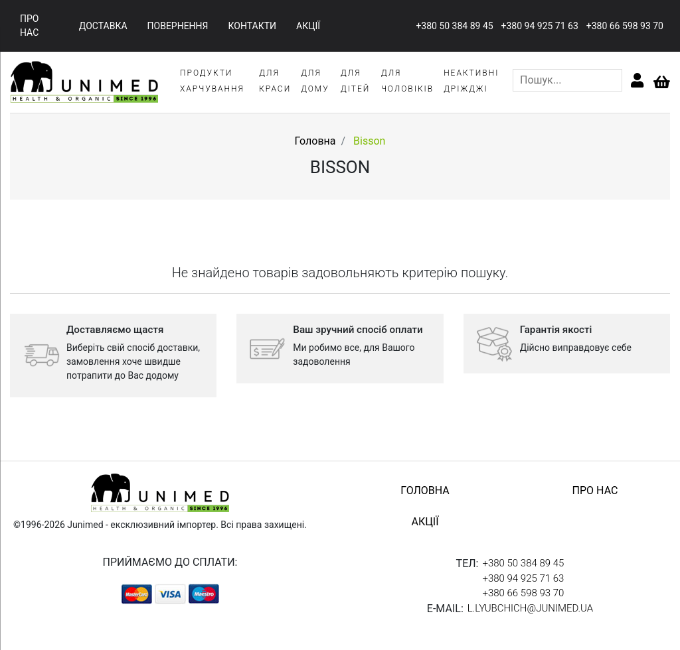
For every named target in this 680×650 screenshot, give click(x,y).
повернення (178, 26)
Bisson (369, 141)
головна (424, 490)
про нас (29, 25)
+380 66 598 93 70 (624, 26)
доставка (103, 26)
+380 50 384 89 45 (454, 26)
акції (308, 26)
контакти (252, 26)
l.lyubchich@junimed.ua (530, 608)
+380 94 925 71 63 (539, 26)
